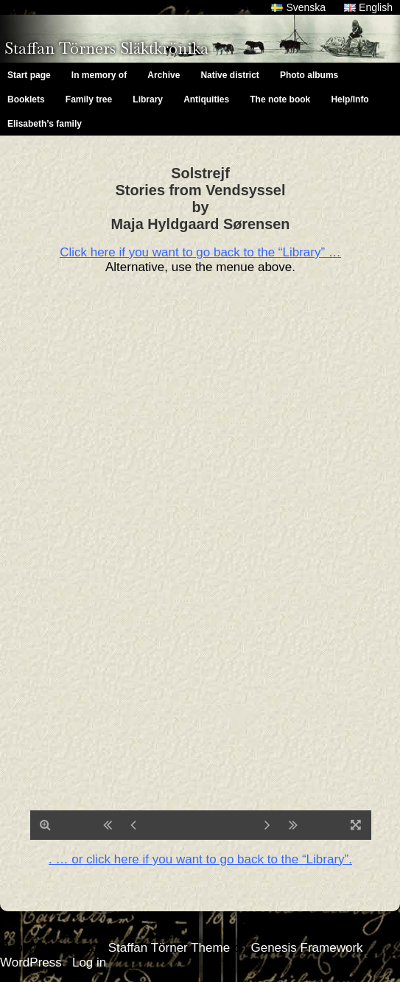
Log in (89, 962)
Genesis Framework (306, 948)
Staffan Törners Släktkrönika (106, 48)
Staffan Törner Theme (169, 948)
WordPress (31, 962)
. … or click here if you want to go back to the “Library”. (200, 859)
